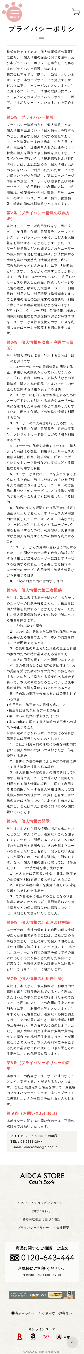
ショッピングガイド (48, 1202)
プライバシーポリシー (33, 1227)
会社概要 (62, 1227)
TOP (23, 1202)
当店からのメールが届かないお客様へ (41, 1313)
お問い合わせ (41, 1211)
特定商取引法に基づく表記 (41, 1219)
